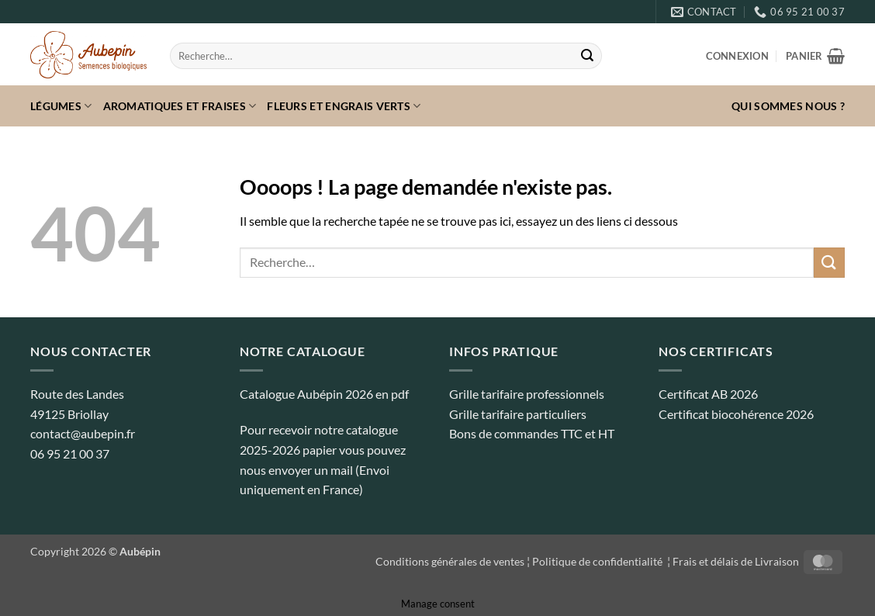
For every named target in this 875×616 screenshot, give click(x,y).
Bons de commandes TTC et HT (531, 433)
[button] (737, 55)
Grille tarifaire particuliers (517, 414)
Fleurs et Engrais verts (343, 106)
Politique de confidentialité (598, 561)
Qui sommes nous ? (788, 105)
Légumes (61, 106)
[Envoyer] (587, 56)
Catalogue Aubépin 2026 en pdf (324, 393)
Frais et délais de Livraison (736, 561)
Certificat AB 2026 (708, 393)
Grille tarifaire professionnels (526, 393)
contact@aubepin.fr (82, 433)
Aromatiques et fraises (180, 106)
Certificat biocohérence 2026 (736, 414)
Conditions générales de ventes (449, 561)
